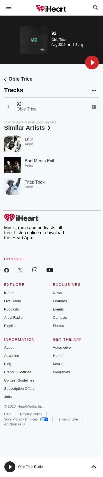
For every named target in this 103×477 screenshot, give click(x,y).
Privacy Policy (31, 414)
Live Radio (12, 301)
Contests (60, 317)
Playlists (10, 326)
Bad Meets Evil (39, 161)
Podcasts (11, 309)
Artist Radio (13, 317)
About (8, 347)
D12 (29, 139)
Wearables (61, 372)
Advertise (11, 356)
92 (18, 104)
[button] (92, 62)
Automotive (62, 347)
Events (58, 309)
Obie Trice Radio (30, 467)
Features (60, 301)
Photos (58, 326)
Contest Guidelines (19, 380)
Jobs (8, 397)
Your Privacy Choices (26, 419)
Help (8, 414)
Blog (7, 364)
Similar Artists (28, 127)
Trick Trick (34, 182)
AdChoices (14, 424)
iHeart (9, 293)
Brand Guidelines (18, 372)
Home (58, 356)
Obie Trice (59, 40)
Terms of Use (67, 419)
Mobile (58, 364)
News (57, 293)
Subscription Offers (19, 388)
